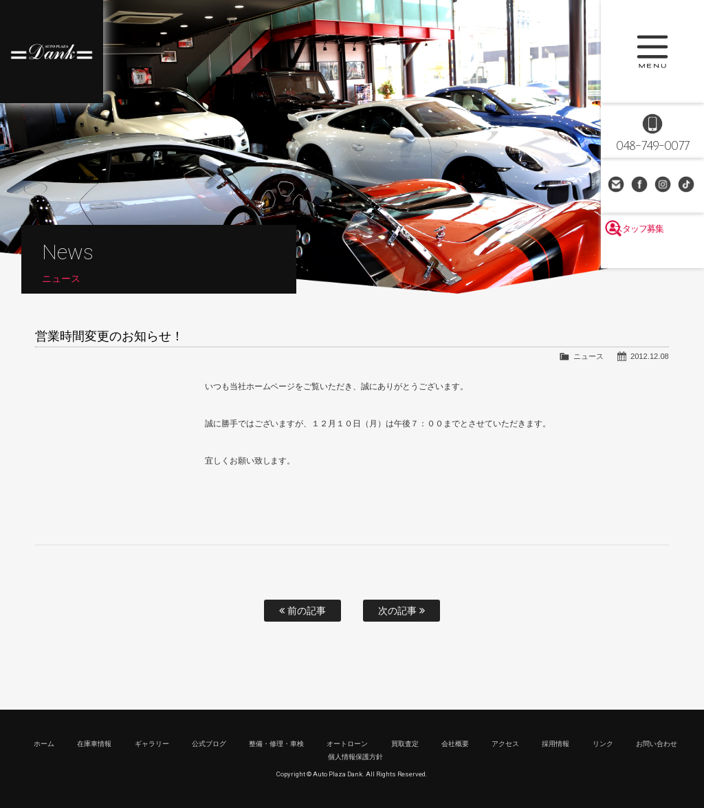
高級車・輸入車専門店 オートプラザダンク (51, 51)
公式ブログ (209, 743)
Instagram (664, 185)
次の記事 (401, 610)
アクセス (505, 743)
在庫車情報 (94, 743)
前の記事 (302, 610)
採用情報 (555, 743)
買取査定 (405, 743)
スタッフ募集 (652, 256)
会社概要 (455, 743)
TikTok (687, 185)
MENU (652, 51)
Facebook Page (640, 185)
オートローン (347, 743)
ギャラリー (152, 743)
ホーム (44, 743)
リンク (603, 743)
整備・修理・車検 (276, 743)
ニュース (588, 356)
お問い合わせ (617, 185)
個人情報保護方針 (355, 757)
